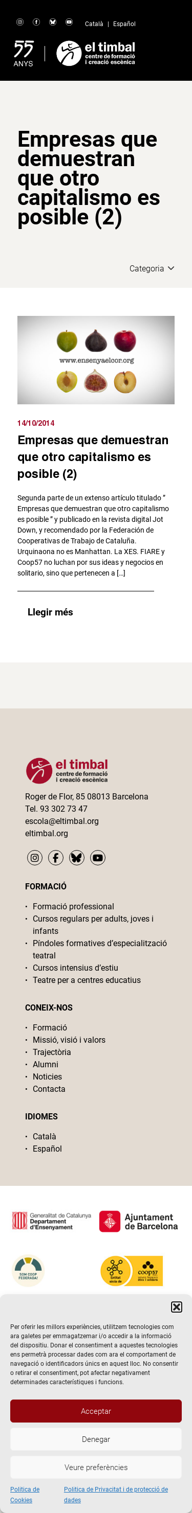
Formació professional (73, 906)
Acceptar (96, 1411)
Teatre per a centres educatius (87, 980)
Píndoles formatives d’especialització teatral (100, 949)
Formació (50, 1028)
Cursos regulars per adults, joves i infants (93, 925)
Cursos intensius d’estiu (75, 968)
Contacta (49, 1089)
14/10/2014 (35, 423)
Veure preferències (96, 1467)
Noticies (47, 1077)
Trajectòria (52, 1052)
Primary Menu (165, 51)
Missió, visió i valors (69, 1040)
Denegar (96, 1439)
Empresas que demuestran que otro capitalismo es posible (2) (92, 456)
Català (94, 24)
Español (124, 24)
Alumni (45, 1064)
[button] (177, 1307)
